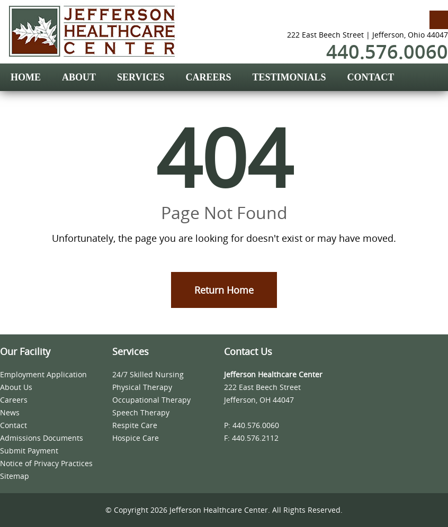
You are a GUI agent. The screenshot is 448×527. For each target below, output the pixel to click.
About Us (16, 387)
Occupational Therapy (151, 400)
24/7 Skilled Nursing (148, 374)
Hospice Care (135, 438)
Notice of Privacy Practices (46, 463)
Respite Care (134, 425)
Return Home (224, 290)
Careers (14, 400)
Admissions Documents (41, 438)
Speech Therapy (140, 412)
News (10, 412)
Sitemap (14, 476)
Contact (13, 425)
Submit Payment (29, 451)
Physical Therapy (142, 387)
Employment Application (43, 374)
